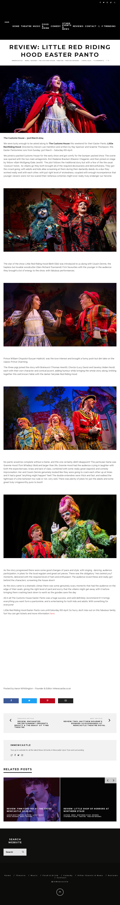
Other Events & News (66, 26)
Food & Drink (45, 26)
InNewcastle (17, 60)
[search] (22, 852)
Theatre (26, 26)
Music (37, 26)
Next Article (96, 718)
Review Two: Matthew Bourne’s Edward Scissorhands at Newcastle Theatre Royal (84, 723)
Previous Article (26, 718)
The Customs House (47, 60)
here (52, 613)
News (27, 60)
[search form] (15, 852)
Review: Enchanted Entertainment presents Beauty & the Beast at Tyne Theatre (32, 724)
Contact (90, 26)
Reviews (78, 26)
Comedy (56, 26)
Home (16, 26)
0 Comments (99, 60)
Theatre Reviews (72, 60)
